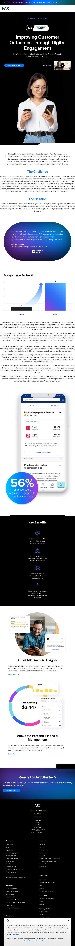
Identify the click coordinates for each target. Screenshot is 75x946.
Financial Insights (11, 866)
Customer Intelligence (12, 891)
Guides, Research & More (47, 882)
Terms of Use (37, 827)
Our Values (42, 853)
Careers (41, 847)
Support (41, 904)
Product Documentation (46, 898)
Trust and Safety (44, 917)
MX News (42, 855)
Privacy (37, 822)
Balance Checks (11, 855)
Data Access (10, 861)
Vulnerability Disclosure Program (37, 830)
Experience (9, 850)
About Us (42, 844)
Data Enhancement (12, 864)
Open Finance (10, 905)
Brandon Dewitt (44, 864)
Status (41, 901)
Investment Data (11, 872)
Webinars (42, 888)
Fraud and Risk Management (14, 900)
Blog (40, 885)
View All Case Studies (37, 18)
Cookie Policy (37, 825)
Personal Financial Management (15, 877)
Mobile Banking (10, 875)
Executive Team (44, 850)
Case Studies (43, 911)
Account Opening (11, 888)
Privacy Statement (43, 941)
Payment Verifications (12, 908)
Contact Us (37, 820)
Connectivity (9, 844)
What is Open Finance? (46, 891)
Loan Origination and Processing (16, 902)
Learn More (13, 674)
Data (7, 847)
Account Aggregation (12, 853)
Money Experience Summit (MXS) (49, 858)
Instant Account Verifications (14, 869)
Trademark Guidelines (37, 832)
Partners (42, 914)
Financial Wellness (11, 897)
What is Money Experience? (47, 861)
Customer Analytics (12, 858)
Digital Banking (10, 894)
